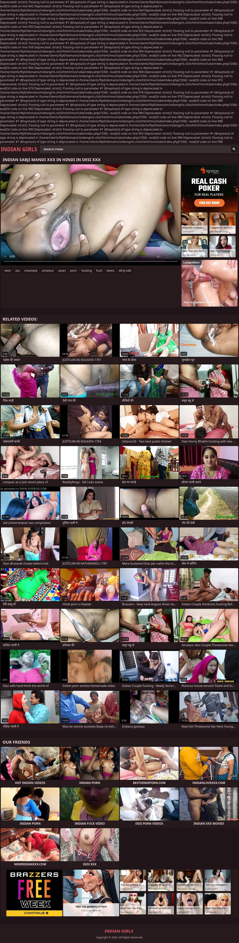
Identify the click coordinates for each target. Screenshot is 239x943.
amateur (48, 270)
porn (73, 270)
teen (7, 270)
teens (110, 270)
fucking (86, 270)
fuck (99, 270)
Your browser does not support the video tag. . (91, 214)
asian (62, 270)
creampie (30, 270)
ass (17, 270)
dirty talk (125, 270)
